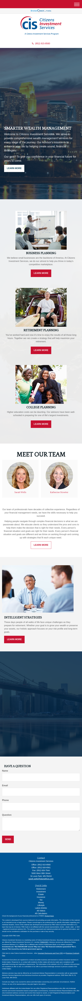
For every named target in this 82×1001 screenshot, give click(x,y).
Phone (5, 800)
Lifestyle (40, 905)
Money (41, 902)
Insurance (41, 897)
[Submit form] (8, 839)
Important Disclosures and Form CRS (50, 953)
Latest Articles (41, 908)
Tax (41, 900)
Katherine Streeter (59, 492)
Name (5, 771)
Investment (41, 892)
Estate (41, 894)
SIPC (47, 942)
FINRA (42, 942)
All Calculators (41, 913)
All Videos (41, 911)
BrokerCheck (49, 916)
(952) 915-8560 (41, 43)
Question (6, 815)
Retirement (41, 889)
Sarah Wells (20, 492)
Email (5, 785)
